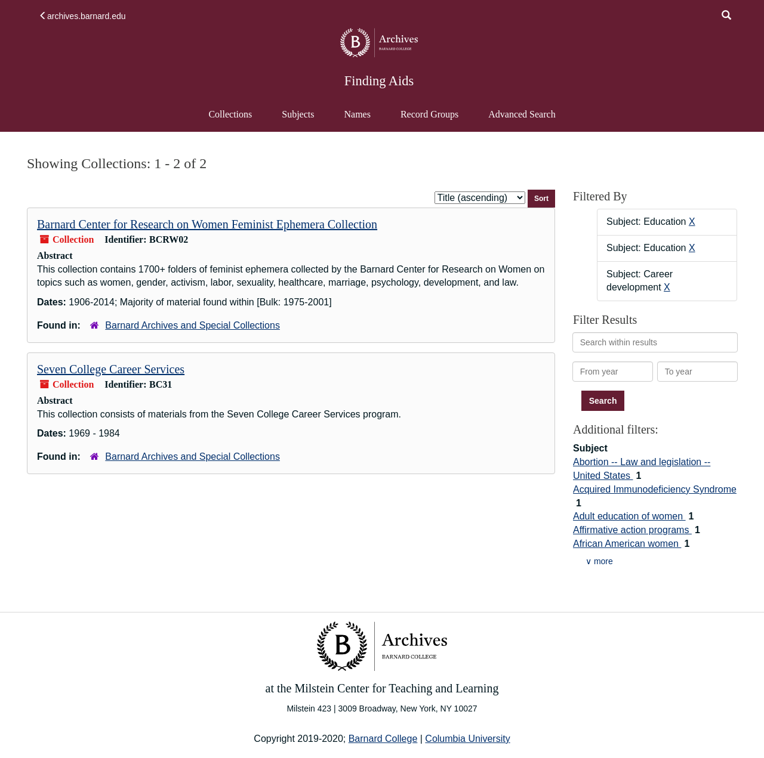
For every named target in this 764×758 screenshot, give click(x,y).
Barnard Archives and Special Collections (192, 325)
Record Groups (429, 114)
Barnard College (383, 739)
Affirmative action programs (632, 530)
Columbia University (467, 739)
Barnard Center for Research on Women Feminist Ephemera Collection (207, 224)
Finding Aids (379, 80)
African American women (627, 544)
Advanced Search (521, 120)
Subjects (298, 114)
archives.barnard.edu (82, 16)
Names (357, 114)
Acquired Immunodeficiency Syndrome (655, 489)
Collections (230, 114)
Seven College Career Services (110, 369)
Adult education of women (629, 516)
